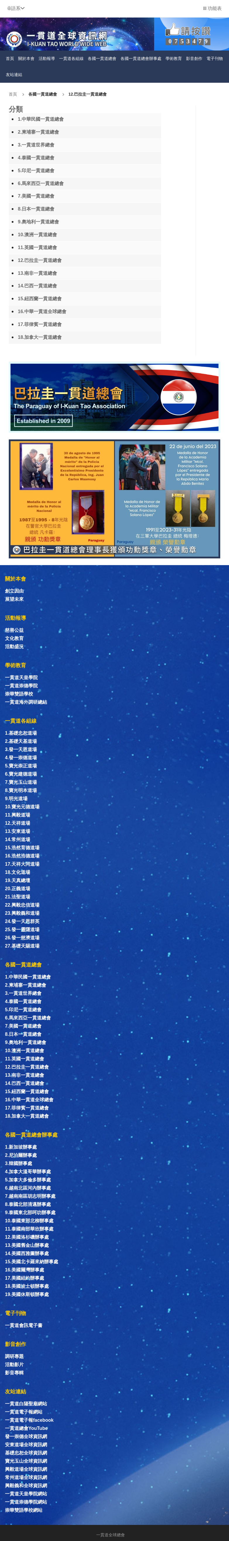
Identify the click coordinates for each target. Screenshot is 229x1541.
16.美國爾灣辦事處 (24, 1269)
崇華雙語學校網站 (23, 1510)
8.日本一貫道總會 (36, 208)
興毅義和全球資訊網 (26, 1485)
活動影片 (14, 1364)
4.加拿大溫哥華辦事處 (28, 1171)
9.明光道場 (16, 798)
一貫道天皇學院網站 (26, 1493)
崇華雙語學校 (19, 693)
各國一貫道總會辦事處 (140, 58)
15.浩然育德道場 (22, 847)
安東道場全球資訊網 (26, 1444)
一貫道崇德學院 (21, 685)
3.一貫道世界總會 (36, 144)
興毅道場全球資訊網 (26, 1469)
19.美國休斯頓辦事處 (27, 1294)
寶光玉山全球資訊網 (26, 1461)
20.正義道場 (17, 888)
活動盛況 (14, 646)
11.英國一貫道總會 (37, 247)
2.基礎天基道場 (21, 741)
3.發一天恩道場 (21, 749)
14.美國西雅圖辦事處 (27, 1253)
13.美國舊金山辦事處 (27, 1245)
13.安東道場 (17, 831)
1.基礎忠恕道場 (21, 733)
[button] (16, 8)
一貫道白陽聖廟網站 (26, 1403)
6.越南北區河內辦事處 (28, 1187)
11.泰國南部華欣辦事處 (29, 1228)
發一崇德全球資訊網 (26, 1436)
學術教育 (174, 58)
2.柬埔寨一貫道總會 (38, 132)
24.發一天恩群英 (22, 921)
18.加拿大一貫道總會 (40, 337)
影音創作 (194, 58)
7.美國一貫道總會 (36, 196)
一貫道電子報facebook (29, 1420)
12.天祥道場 (17, 823)
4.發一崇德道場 (21, 757)
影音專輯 (14, 1372)
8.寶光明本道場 (21, 790)
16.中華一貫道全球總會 (42, 311)
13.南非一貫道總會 (37, 273)
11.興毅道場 (17, 814)
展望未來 (14, 599)
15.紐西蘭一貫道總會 (40, 298)
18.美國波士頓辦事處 (27, 1286)
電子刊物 (214, 58)
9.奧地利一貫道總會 (38, 221)
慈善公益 (14, 630)
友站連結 (14, 74)
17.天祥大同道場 (22, 864)
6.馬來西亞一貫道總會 (41, 183)
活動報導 (47, 58)
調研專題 (14, 1356)
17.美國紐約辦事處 (24, 1278)
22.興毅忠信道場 (22, 904)
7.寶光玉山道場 (21, 782)
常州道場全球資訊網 (26, 1477)
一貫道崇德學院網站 (26, 1501)
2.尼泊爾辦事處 (21, 1155)
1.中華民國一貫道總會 (41, 119)
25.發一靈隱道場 (22, 929)
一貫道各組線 (71, 58)
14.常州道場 (17, 839)
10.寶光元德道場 (22, 806)
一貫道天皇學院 (21, 677)
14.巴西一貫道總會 (37, 285)
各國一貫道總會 (102, 58)
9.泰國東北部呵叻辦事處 (30, 1212)
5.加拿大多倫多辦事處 (28, 1179)
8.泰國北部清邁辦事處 (28, 1204)
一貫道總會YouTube (26, 1428)
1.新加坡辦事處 (21, 1147)
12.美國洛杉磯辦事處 (27, 1237)
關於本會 (26, 58)
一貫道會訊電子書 (23, 1325)
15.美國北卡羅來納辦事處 (31, 1261)
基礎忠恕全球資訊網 (26, 1452)
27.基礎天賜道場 (22, 945)
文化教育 (14, 638)
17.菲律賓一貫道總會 (40, 324)
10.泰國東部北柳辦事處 (29, 1220)
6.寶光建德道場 (21, 774)
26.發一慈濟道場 (22, 937)
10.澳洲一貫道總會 (37, 234)
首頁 (10, 58)
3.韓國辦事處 (18, 1163)
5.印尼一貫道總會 (36, 170)
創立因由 (14, 591)
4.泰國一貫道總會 (36, 157)
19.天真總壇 (17, 880)
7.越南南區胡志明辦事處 (30, 1196)
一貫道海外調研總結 (26, 702)
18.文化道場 (17, 872)
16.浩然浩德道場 (22, 855)
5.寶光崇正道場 (21, 765)
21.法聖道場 (17, 896)
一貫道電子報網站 (23, 1411)
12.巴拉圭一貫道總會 (87, 94)
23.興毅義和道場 (22, 913)
